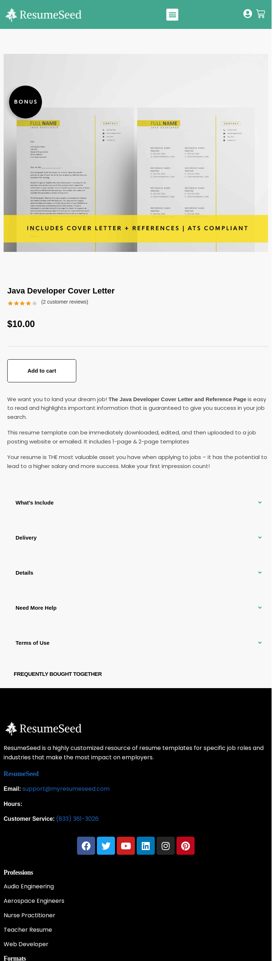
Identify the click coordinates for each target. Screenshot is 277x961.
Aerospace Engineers (34, 901)
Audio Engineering (29, 886)
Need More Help (36, 608)
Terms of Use (33, 643)
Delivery (26, 538)
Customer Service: (29, 819)
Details (24, 573)
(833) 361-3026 (77, 819)
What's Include (35, 502)
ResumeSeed (21, 773)
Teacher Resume (28, 930)
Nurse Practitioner (29, 915)
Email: (12, 789)
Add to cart (41, 371)
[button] (172, 15)
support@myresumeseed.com (66, 789)
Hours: (13, 804)
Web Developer (26, 944)
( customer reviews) (64, 302)
